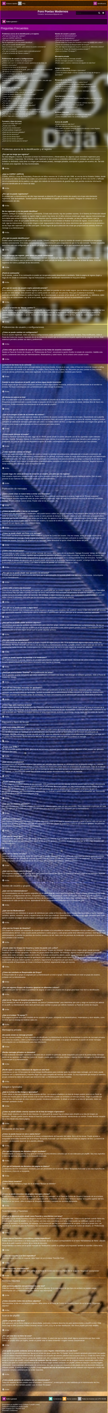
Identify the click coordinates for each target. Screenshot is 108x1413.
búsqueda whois (78, 1356)
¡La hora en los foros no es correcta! (14, 67)
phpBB (52, 404)
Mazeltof (18, 1408)
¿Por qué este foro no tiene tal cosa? (67, 126)
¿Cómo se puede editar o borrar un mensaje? (17, 92)
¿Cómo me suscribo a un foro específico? (69, 105)
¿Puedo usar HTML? (9, 126)
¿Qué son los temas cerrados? (12, 139)
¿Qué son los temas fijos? (11, 136)
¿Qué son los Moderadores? (65, 38)
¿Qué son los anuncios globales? (13, 132)
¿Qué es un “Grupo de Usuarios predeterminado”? (72, 49)
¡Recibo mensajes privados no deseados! (69, 61)
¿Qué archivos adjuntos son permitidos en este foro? (73, 114)
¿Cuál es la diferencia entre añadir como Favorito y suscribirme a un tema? (78, 99)
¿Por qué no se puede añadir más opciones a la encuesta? (22, 98)
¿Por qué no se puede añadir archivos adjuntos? (18, 105)
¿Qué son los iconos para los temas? (15, 141)
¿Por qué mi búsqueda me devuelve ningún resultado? (74, 84)
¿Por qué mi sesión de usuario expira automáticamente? (21, 51)
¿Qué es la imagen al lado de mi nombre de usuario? (20, 74)
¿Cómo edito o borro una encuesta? (14, 101)
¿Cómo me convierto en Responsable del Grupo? (72, 44)
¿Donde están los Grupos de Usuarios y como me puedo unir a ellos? (79, 42)
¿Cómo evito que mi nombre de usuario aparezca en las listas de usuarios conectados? (24, 64)
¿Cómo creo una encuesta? (11, 96)
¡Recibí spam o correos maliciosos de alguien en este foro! (75, 63)
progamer (9, 1408)
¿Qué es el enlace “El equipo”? (65, 51)
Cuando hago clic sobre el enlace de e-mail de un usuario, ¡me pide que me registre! (26, 81)
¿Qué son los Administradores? (65, 36)
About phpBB (80, 1326)
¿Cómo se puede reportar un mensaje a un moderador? (21, 109)
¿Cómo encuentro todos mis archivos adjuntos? (71, 117)
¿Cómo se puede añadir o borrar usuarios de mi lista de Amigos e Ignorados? (77, 74)
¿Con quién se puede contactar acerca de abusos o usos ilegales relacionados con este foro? (77, 129)
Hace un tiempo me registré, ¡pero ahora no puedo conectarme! (24, 47)
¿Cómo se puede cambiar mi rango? (14, 78)
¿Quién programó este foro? (64, 124)
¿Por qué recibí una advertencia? (13, 107)
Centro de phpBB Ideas (11, 1341)
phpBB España (23, 1406)
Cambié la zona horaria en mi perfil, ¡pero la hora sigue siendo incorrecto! (27, 69)
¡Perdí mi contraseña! (9, 49)
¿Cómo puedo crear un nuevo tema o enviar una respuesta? (23, 90)
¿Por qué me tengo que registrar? (13, 36)
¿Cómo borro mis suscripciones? (66, 107)
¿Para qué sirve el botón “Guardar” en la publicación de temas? (24, 112)
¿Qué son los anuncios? (10, 134)
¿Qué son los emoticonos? (11, 128)
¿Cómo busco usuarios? (63, 89)
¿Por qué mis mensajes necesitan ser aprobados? (19, 114)
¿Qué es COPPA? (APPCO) (12, 38)
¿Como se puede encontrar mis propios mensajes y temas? (75, 91)
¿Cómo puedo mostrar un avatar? (13, 76)
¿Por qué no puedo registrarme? (13, 40)
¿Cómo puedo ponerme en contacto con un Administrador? (75, 133)
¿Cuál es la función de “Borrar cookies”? (16, 53)
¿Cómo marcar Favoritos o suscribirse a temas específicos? (75, 103)
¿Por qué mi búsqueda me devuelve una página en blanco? (75, 86)
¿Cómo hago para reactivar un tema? (15, 116)
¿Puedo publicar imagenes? (11, 130)
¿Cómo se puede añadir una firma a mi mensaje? (19, 94)
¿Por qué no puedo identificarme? (13, 44)
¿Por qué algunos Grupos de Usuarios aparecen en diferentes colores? (79, 47)
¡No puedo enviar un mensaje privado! (68, 58)
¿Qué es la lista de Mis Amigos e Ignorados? (70, 70)
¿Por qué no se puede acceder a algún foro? (17, 103)
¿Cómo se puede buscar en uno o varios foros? (71, 82)
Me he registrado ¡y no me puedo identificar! (17, 42)
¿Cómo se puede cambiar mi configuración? (17, 61)
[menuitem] (21, 4)
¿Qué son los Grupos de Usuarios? (67, 40)
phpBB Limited (91, 1323)
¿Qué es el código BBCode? (12, 123)
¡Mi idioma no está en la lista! (12, 71)
